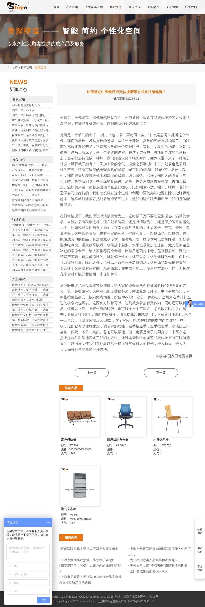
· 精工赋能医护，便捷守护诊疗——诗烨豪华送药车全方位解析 (32, 319)
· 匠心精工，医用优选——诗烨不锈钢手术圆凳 (32, 294)
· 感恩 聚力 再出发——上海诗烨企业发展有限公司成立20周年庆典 (32, 165)
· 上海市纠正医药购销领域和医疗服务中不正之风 (159, 551)
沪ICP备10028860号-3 (141, 601)
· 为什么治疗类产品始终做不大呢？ (153, 560)
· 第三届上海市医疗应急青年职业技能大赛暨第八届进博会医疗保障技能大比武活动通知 (32, 235)
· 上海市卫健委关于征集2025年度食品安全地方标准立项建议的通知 (90, 579)
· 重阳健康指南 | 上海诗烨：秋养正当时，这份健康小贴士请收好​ (32, 120)
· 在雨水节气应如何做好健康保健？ (32, 125)
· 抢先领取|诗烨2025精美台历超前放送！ (32, 200)
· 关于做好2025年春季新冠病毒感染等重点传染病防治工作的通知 (32, 245)
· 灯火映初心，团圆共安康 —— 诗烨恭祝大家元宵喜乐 (32, 170)
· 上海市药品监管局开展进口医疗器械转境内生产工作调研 (32, 265)
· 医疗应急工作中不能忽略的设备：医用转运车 (32, 230)
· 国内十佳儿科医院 (22, 110)
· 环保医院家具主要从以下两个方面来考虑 (88, 549)
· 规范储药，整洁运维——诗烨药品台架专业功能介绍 (32, 289)
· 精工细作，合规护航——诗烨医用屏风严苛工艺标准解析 (32, 309)
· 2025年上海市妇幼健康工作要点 (31, 240)
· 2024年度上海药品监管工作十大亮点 (32, 270)
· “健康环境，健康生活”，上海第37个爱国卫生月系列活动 (32, 224)
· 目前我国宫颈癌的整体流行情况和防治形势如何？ (32, 135)
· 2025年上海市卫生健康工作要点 (31, 250)
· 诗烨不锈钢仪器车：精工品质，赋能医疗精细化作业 (32, 304)
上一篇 (91, 372)
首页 (15, 67)
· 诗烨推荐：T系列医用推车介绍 (30, 284)
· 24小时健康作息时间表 (25, 105)
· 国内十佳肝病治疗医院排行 (28, 115)
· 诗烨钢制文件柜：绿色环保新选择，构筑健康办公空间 (32, 314)
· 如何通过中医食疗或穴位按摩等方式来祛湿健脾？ (32, 150)
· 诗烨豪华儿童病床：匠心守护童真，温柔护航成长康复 (32, 329)
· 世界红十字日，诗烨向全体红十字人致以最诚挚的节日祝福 (32, 185)
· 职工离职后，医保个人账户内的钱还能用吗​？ (90, 568)
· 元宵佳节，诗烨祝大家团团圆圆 (31, 190)
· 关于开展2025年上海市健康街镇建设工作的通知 (32, 255)
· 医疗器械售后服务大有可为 (148, 571)
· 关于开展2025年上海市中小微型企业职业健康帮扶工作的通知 (32, 260)
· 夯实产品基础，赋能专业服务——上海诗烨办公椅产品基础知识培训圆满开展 (32, 180)
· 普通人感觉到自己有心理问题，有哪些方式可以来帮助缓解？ (32, 130)
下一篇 (161, 372)
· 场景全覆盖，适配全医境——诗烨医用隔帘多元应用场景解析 (32, 299)
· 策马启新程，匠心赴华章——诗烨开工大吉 (32, 175)
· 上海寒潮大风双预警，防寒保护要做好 (87, 560)
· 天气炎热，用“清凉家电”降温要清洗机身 (157, 565)
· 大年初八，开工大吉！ (25, 195)
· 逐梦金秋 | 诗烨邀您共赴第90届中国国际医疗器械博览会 (32, 205)
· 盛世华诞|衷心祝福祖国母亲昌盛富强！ (32, 210)
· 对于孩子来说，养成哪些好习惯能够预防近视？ (32, 145)
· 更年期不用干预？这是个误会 (29, 140)
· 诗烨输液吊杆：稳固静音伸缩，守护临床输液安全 (32, 324)
